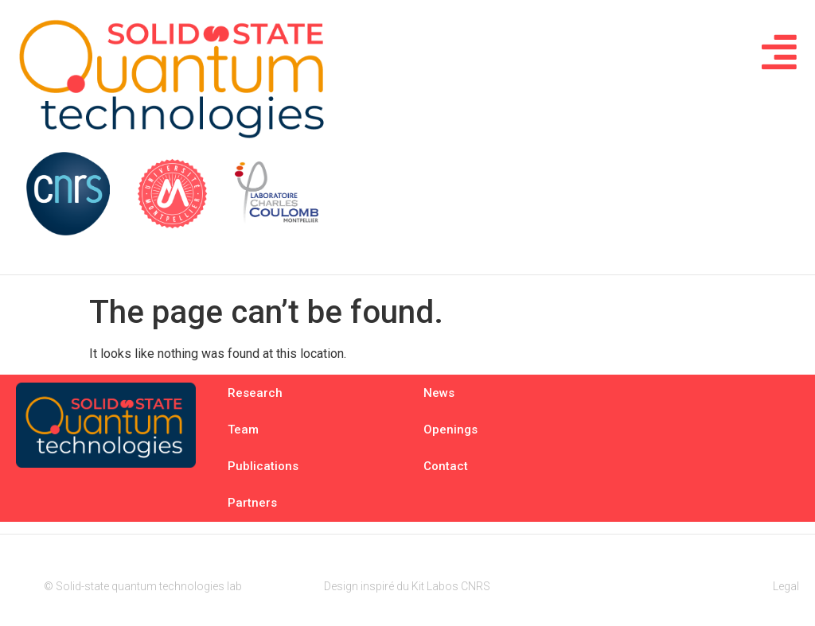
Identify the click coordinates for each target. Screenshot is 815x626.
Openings (450, 429)
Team (243, 429)
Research (255, 393)
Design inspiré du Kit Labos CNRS (407, 586)
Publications (263, 466)
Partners (252, 503)
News (438, 393)
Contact (445, 466)
